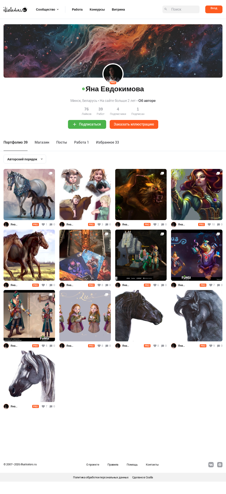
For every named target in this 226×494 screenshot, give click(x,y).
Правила (112, 464)
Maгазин (42, 142)
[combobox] (25, 159)
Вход (214, 8)
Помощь (132, 464)
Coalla (149, 477)
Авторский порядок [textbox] (22, 159)
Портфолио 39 (16, 142)
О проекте (92, 464)
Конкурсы (97, 9)
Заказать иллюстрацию (134, 124)
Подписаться (90, 124)
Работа (77, 9)
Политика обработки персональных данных (101, 477)
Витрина (118, 9)
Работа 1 (81, 142)
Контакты (152, 464)
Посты (61, 142)
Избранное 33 (107, 142)
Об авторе (147, 101)
